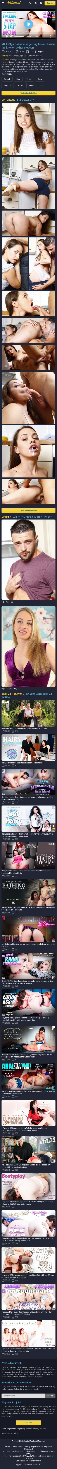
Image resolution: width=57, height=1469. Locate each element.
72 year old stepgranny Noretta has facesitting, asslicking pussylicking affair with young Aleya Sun (25, 1019)
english (15, 1441)
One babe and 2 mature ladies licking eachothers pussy (24, 728)
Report (41, 52)
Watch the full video (29, 93)
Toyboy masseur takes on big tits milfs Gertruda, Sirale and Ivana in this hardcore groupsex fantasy (28, 1350)
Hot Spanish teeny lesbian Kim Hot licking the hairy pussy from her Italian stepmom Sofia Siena (27, 835)
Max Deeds (6, 602)
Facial (28, 79)
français (41, 1441)
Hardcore (7, 85)
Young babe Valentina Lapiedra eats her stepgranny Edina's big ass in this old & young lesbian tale (28, 1239)
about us (5, 1429)
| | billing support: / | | (24, 1431)
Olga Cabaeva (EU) (9, 689)
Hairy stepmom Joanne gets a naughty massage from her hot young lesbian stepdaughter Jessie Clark (27, 1056)
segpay (43, 1429)
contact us (14, 1429)
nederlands (24, 1441)
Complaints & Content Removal (28, 1461)
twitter (15, 1433)
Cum (18, 79)
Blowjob (7, 79)
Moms (20, 85)
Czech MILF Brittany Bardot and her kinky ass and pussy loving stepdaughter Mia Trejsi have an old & (27, 982)
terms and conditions (36, 1451)
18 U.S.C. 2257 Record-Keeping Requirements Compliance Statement (28, 1448)
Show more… (7, 74)
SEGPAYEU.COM (27, 1456)
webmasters (7, 1433)
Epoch (15, 1456)
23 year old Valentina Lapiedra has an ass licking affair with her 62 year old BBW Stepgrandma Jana (28, 1203)
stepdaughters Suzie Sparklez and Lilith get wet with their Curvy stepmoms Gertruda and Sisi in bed (27, 1313)
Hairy (40, 79)
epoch (35, 1429)
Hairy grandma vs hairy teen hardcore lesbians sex (22, 763)
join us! (50, 3)
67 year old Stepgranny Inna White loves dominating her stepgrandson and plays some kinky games (25, 1129)
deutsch (33, 1441)
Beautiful (32, 85)
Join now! (28, 1423)
